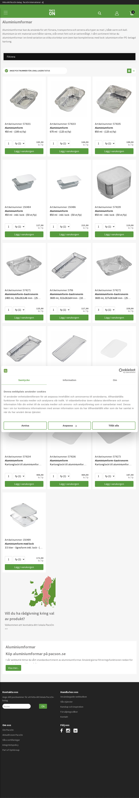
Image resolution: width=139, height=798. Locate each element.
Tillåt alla (114, 425)
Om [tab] (115, 380)
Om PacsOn (8, 729)
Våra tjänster (66, 701)
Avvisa (25, 425)
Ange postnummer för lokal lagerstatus (27, 70)
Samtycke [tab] (24, 380)
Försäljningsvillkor (69, 711)
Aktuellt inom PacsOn (12, 734)
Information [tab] (69, 380)
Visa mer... (13, 668)
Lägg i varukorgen (24, 151)
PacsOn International (33, 2)
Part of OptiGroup (11, 749)
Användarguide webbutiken (73, 696)
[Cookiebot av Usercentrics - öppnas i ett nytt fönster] (121, 370)
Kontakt (64, 716)
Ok (43, 706)
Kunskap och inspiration (71, 706)
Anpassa (70, 425)
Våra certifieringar (11, 739)
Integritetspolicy (10, 744)
